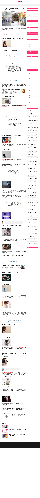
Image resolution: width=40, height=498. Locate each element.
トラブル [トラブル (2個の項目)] (29, 233)
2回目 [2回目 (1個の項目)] (28, 133)
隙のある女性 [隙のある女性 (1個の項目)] (33, 137)
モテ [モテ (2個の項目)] (31, 110)
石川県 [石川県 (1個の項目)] (35, 158)
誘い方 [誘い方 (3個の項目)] (31, 178)
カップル (29, 17)
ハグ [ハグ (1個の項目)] (28, 141)
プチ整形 (29, 46)
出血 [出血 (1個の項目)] (28, 216)
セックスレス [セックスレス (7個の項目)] (29, 185)
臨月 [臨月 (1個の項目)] (30, 157)
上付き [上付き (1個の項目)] (28, 202)
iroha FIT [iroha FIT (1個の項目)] (31, 130)
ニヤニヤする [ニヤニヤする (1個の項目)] (29, 188)
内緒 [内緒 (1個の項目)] (32, 209)
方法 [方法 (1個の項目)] (31, 223)
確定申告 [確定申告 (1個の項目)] (29, 116)
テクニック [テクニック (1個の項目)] (33, 185)
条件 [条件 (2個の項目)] (30, 216)
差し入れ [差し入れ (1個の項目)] (29, 127)
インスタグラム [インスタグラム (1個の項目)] (34, 216)
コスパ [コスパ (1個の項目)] (31, 240)
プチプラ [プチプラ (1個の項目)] (36, 151)
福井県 (29, 85)
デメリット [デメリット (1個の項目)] (29, 192)
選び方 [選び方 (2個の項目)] (31, 161)
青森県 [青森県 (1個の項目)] (33, 175)
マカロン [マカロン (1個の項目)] (32, 222)
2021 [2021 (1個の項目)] (30, 158)
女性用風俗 (12, 11)
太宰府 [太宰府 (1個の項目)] (28, 212)
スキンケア (30, 49)
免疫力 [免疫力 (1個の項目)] (28, 110)
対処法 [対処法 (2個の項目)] (28, 178)
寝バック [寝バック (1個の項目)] (36, 140)
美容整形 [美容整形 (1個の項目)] (29, 243)
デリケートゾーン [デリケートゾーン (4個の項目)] (35, 243)
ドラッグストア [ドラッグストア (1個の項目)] (34, 240)
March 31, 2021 (15, 261)
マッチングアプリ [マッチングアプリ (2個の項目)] (35, 219)
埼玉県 (29, 78)
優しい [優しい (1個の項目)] (28, 223)
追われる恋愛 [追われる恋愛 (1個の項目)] (35, 236)
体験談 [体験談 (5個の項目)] (34, 171)
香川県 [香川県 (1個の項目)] (28, 175)
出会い (29, 27)
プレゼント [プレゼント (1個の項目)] (34, 110)
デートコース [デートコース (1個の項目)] (31, 226)
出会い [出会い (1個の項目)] (28, 171)
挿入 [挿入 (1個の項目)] (36, 192)
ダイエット (30, 44)
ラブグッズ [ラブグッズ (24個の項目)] (31, 219)
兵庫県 (29, 95)
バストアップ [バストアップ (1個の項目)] (29, 151)
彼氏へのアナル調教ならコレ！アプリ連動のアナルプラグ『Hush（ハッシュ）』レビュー (17, 425)
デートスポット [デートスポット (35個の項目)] (35, 168)
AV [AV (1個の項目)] (31, 140)
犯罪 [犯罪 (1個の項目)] (37, 223)
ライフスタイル (30, 56)
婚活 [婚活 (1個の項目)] (35, 127)
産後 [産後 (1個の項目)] (30, 123)
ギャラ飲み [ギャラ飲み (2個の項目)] (29, 222)
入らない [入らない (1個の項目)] (37, 171)
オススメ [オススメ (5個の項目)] (29, 144)
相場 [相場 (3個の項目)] (36, 164)
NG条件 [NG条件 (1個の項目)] (34, 199)
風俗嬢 (14, 11)
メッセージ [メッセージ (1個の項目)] (33, 198)
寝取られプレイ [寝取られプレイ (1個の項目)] (36, 147)
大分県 (29, 102)
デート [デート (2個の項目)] (28, 161)
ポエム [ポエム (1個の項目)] (35, 209)
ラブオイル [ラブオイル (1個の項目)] (35, 222)
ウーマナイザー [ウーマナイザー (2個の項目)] (29, 209)
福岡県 (29, 100)
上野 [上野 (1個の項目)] (34, 188)
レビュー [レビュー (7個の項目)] (32, 205)
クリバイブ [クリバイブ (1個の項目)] (29, 205)
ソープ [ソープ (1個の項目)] (28, 117)
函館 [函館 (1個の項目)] (36, 134)
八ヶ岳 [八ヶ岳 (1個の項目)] (33, 195)
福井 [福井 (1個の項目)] (34, 202)
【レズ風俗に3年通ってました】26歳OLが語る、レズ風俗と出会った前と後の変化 (11, 266)
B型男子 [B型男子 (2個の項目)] (31, 168)
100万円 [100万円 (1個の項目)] (32, 243)
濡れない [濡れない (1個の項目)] (31, 171)
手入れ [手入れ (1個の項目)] (34, 239)
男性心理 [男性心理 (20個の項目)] (31, 236)
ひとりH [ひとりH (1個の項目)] (36, 137)
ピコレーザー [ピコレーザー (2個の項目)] (32, 202)
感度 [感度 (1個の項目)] (36, 130)
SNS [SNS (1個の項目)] (33, 141)
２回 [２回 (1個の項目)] (31, 116)
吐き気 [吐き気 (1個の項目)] (37, 202)
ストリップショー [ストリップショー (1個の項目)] (29, 147)
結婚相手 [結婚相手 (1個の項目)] (36, 175)
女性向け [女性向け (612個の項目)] (35, 117)
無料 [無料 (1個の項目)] (31, 175)
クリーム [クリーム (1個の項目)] (36, 141)
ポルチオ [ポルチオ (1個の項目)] (32, 181)
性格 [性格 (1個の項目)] (33, 229)
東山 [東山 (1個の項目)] (28, 130)
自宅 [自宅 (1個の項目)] (36, 161)
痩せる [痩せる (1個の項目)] (28, 240)
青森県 (29, 73)
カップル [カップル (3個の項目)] (29, 134)
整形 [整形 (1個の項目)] (33, 116)
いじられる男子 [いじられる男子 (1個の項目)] (29, 120)
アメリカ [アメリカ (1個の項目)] (32, 144)
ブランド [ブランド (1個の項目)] (29, 229)
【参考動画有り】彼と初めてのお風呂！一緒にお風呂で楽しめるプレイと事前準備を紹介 (17, 435)
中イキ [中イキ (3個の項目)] (32, 188)
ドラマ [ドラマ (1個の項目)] (31, 133)
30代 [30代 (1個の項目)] (28, 199)
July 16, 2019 (15, 80)
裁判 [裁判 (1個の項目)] (28, 226)
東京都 (29, 80)
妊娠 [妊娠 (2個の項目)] (35, 223)
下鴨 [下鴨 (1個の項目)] (34, 113)
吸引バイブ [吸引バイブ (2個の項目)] (35, 226)
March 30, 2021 (17, 113)
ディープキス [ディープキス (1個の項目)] (36, 233)
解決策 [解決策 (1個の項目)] (36, 178)
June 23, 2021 (18, 176)
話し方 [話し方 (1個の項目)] (36, 212)
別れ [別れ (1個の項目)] (34, 134)
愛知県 (29, 90)
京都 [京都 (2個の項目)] (31, 229)
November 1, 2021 (18, 63)
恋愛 (25, 12)
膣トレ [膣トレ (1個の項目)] (35, 205)
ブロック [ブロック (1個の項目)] (29, 140)
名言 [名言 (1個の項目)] (28, 123)
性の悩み (29, 32)
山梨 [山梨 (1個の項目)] (37, 127)
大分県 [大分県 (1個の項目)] (28, 195)
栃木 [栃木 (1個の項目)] (34, 144)
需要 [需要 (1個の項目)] (35, 116)
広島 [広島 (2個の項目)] (35, 120)
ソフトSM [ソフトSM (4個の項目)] (34, 130)
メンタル (29, 66)
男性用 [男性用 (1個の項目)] (33, 161)
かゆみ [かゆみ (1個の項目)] (33, 133)
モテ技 (29, 15)
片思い (29, 12)
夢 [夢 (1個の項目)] (35, 198)
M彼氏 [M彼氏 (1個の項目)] (33, 140)
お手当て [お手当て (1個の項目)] (35, 181)
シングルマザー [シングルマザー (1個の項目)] (32, 233)
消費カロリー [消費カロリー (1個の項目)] (31, 239)
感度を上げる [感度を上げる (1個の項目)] (29, 137)
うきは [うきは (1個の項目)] (32, 120)
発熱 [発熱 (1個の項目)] (28, 164)
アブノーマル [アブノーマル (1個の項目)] (29, 113)
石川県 (29, 83)
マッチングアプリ (30, 29)
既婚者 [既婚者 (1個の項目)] (32, 154)
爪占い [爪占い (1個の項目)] (36, 199)
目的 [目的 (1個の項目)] (28, 158)
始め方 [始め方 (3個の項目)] (36, 229)
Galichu (22, 445)
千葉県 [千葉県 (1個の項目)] (31, 141)
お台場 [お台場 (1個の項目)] (33, 178)
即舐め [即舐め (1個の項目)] (28, 168)
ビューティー (30, 39)
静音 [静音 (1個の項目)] (28, 157)
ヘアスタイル (30, 54)
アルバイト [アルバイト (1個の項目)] (32, 117)
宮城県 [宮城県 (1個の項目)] (28, 236)
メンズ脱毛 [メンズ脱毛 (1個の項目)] (29, 154)
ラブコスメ (30, 51)
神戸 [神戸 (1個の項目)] (33, 223)
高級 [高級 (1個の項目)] (37, 157)
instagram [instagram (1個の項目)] (31, 199)
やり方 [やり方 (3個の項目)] (34, 154)
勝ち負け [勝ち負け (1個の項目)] (32, 134)
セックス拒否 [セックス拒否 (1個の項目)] (32, 127)
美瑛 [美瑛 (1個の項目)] (37, 120)
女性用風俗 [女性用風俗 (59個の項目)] (33, 151)
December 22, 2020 (10, 131)
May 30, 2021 (9, 120)
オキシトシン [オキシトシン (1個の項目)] (29, 198)
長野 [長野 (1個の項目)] (31, 195)
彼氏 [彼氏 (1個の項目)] (35, 185)
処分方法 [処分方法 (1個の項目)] (31, 212)
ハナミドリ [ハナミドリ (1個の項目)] (31, 164)
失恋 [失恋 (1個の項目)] (28, 219)
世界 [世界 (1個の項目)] (35, 195)
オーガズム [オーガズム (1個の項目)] (29, 181)
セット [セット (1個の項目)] (32, 113)
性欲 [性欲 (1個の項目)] (28, 239)
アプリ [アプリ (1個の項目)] (35, 157)
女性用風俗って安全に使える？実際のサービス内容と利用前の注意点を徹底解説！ (11, 90)
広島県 (29, 97)
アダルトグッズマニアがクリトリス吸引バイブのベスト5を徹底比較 (17, 430)
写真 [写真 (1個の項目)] (37, 198)
